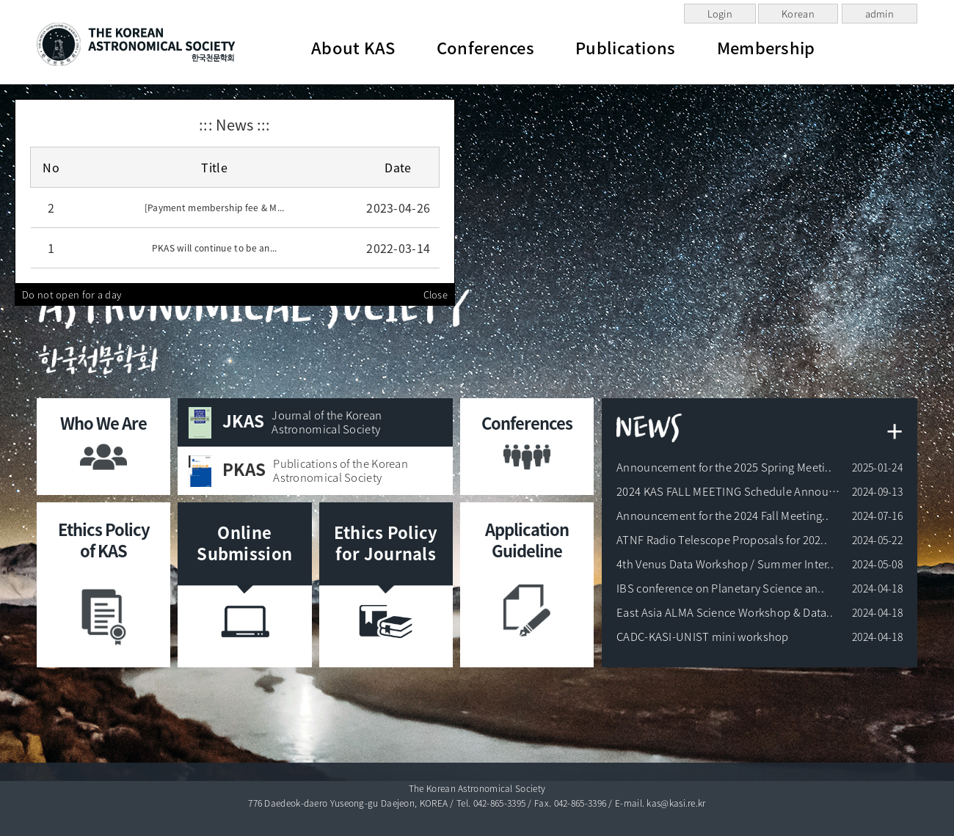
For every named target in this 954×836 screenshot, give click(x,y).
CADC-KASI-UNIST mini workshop (702, 636)
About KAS (353, 47)
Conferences (485, 47)
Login (720, 14)
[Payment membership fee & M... (215, 207)
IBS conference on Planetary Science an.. (720, 588)
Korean (798, 14)
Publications (625, 47)
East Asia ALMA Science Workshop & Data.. (724, 612)
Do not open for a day (71, 294)
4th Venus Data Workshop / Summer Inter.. (725, 564)
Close (435, 294)
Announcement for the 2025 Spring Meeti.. (723, 467)
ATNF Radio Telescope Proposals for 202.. (721, 540)
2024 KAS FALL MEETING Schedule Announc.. (730, 491)
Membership (766, 47)
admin (880, 14)
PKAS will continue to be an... (214, 247)
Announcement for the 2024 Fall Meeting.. (722, 515)
